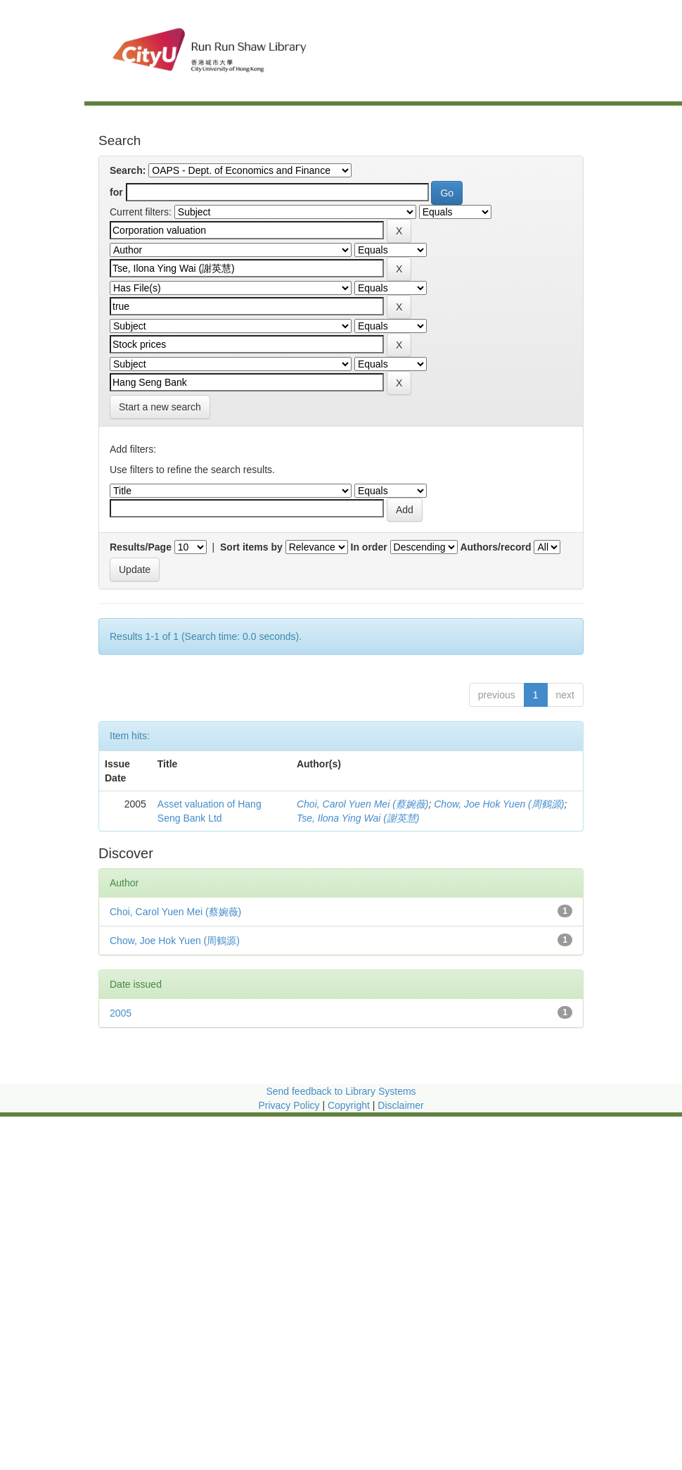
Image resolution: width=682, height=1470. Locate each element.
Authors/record (495, 547)
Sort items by (251, 547)
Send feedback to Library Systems (341, 1091)
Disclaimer (400, 1105)
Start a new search (160, 407)
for (116, 192)
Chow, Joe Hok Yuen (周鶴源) (499, 804)
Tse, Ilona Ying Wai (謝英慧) (358, 818)
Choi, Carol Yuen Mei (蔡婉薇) (363, 804)
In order (369, 547)
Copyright (350, 1105)
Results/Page (141, 547)
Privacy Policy (288, 1105)
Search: (128, 170)
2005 (120, 1013)
